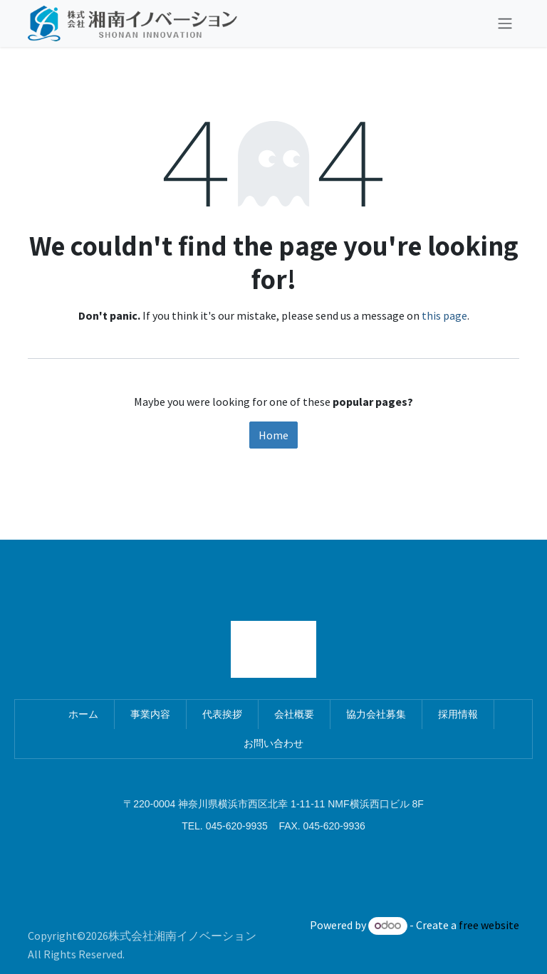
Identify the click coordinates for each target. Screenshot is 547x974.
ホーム (83, 714)
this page (444, 315)
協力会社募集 (376, 714)
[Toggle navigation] (505, 23)
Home (273, 435)
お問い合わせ (273, 743)
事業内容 (150, 714)
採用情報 (458, 714)
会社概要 (294, 714)
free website (489, 925)
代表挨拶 (222, 714)
